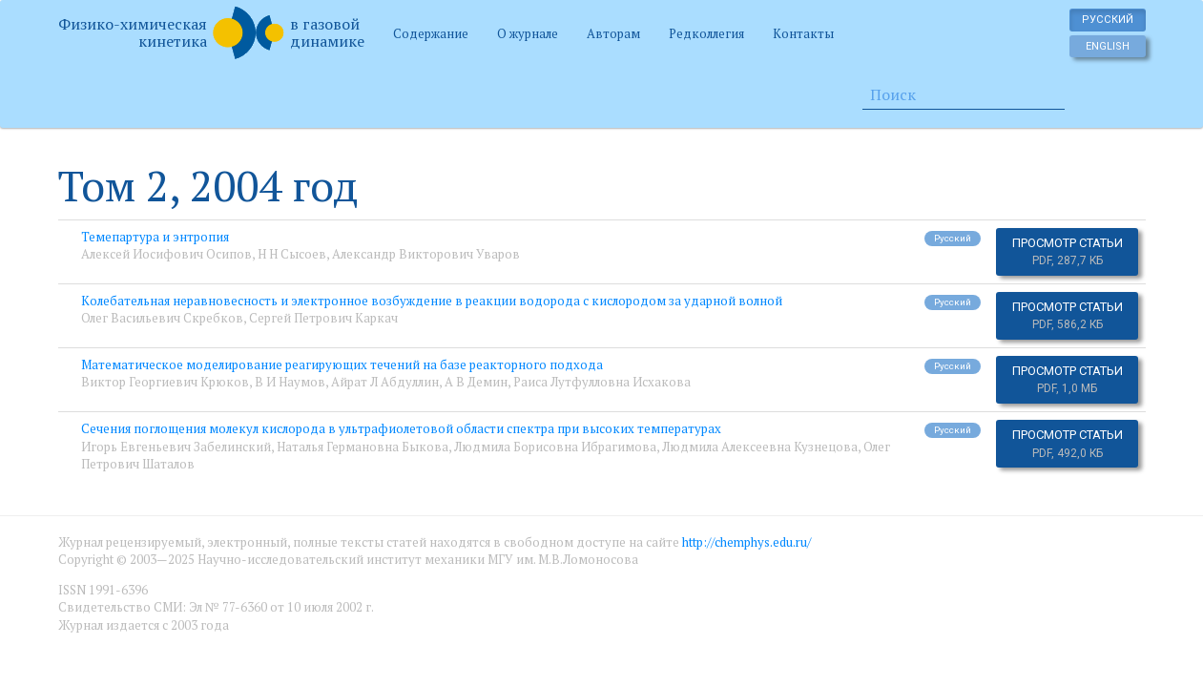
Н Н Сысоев (292, 253)
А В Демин (476, 381)
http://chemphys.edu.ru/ (746, 542)
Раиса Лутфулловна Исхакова (602, 381)
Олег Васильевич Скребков (162, 317)
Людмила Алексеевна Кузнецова (760, 446)
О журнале (527, 33)
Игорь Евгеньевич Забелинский (176, 446)
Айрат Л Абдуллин (385, 381)
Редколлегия (706, 33)
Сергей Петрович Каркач (323, 317)
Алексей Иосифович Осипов (166, 253)
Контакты (803, 33)
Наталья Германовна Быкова (362, 446)
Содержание (430, 33)
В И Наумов (290, 381)
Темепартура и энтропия (155, 236)
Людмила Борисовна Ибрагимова (555, 446)
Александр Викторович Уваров (426, 253)
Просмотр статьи (1067, 252)
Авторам (613, 33)
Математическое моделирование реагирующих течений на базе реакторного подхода (342, 364)
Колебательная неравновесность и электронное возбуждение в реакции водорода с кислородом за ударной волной (431, 300)
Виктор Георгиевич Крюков (165, 381)
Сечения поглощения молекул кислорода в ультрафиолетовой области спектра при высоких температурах (401, 428)
